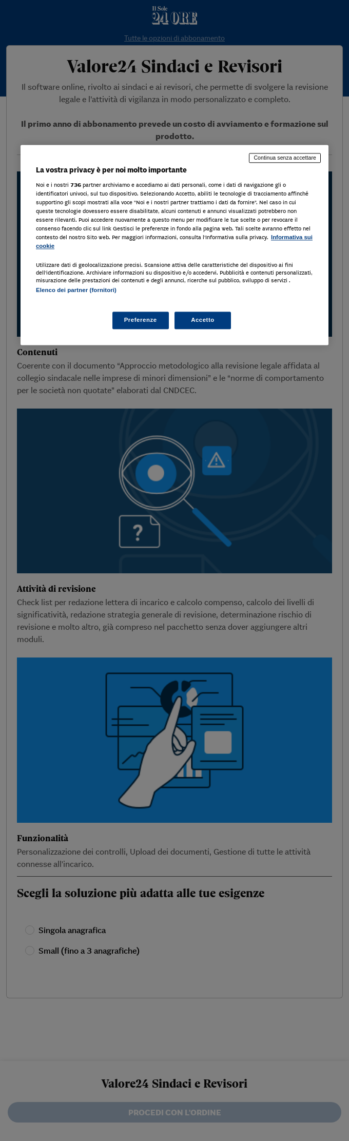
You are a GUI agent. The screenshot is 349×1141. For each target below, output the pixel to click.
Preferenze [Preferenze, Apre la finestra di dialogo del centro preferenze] (140, 320)
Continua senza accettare (285, 158)
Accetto (203, 320)
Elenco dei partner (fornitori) (76, 290)
